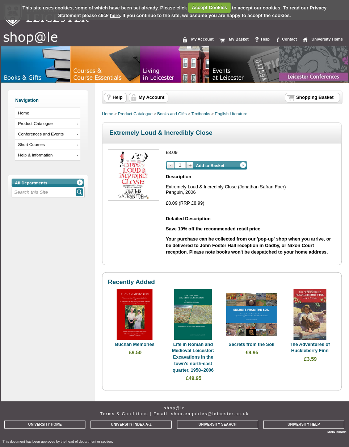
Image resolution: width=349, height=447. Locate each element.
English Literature (231, 114)
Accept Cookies (209, 7)
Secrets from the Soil (251, 344)
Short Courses (31, 144)
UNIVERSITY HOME (45, 424)
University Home (327, 39)
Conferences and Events (41, 134)
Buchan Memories (135, 344)
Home (23, 113)
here (115, 15)
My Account (202, 39)
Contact (289, 39)
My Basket (238, 39)
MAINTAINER (336, 432)
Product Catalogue (35, 123)
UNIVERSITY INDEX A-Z (131, 424)
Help (265, 39)
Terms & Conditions (124, 414)
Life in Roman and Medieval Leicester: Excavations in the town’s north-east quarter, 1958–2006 (193, 357)
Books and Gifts (171, 114)
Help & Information (35, 155)
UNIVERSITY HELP (303, 424)
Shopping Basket (314, 97)
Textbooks (201, 114)
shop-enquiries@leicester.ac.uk (210, 414)
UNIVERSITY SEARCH (217, 424)
